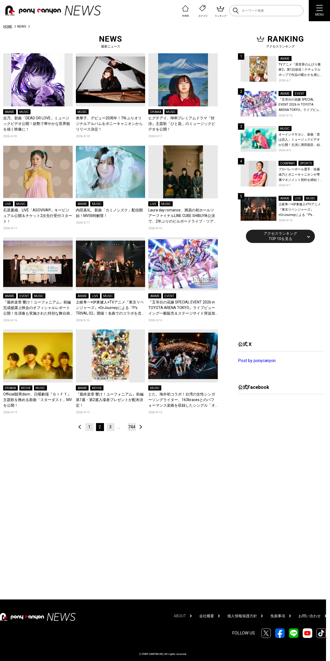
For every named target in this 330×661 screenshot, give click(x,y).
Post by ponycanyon (257, 360)
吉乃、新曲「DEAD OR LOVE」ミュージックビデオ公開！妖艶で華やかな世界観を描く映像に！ (36, 123)
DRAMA (155, 112)
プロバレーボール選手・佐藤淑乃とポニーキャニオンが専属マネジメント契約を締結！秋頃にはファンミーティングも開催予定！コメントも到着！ (299, 174)
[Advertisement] (278, 291)
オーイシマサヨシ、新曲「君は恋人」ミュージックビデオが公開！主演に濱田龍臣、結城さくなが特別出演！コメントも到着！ (299, 140)
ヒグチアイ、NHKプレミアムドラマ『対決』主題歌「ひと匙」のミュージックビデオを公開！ (181, 123)
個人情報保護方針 (242, 616)
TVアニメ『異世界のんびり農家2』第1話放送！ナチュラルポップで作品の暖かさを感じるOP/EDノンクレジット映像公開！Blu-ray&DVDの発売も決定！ (300, 70)
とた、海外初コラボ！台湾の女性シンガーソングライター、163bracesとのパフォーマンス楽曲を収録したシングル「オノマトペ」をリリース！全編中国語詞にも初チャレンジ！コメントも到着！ (181, 400)
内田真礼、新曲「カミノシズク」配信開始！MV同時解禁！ (109, 213)
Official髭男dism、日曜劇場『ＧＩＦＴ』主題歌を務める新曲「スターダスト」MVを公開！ (37, 399)
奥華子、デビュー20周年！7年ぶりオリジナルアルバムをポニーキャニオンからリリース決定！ (109, 123)
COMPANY (287, 163)
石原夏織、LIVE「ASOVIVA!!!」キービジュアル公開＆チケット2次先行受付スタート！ (37, 215)
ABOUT (180, 616)
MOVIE (26, 388)
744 (131, 426)
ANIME (9, 112)
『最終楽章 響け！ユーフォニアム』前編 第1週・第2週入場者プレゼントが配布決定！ (110, 399)
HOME (7, 26)
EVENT (24, 296)
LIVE (8, 204)
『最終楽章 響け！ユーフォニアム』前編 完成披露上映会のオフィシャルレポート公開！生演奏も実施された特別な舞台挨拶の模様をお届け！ (37, 308)
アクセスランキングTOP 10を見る (280, 236)
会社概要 (206, 616)
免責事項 (277, 616)
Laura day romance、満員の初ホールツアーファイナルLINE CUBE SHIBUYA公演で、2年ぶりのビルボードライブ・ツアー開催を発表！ (182, 216)
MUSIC (24, 112)
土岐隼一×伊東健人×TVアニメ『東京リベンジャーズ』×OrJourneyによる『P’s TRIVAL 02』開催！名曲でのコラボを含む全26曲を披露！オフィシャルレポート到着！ (110, 308)
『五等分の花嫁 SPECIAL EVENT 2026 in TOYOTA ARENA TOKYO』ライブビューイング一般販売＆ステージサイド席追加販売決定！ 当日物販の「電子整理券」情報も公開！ (182, 308)
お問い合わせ (309, 616)
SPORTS (306, 163)
